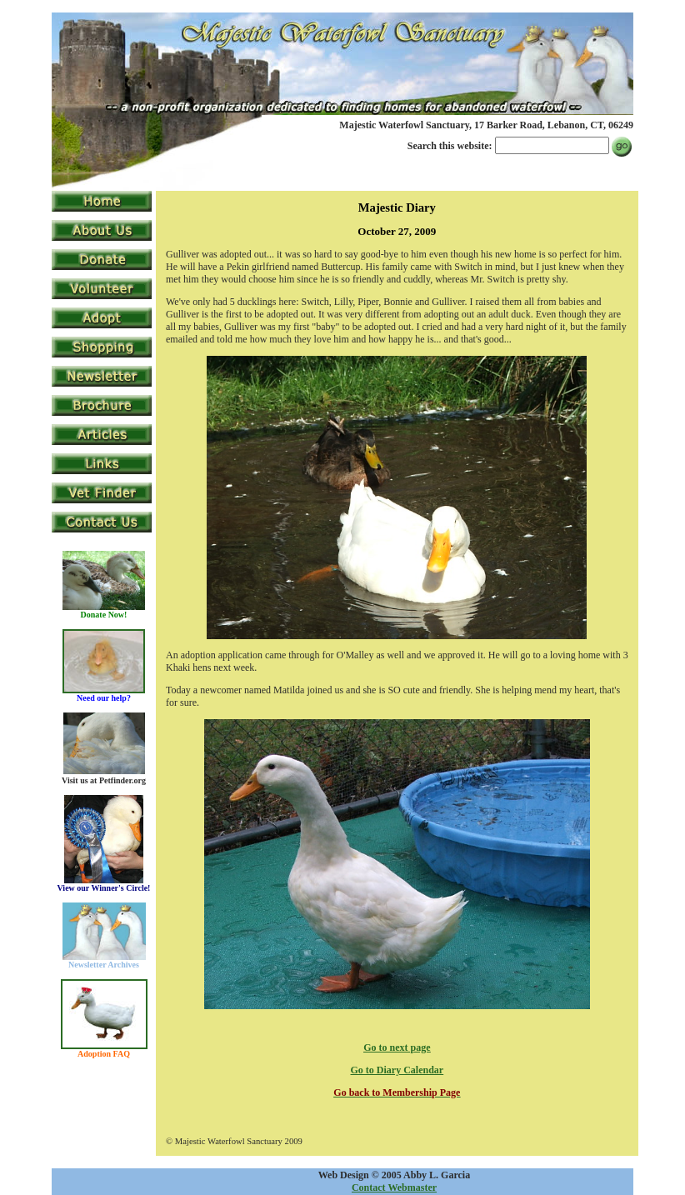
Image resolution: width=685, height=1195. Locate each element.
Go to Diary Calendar (397, 1070)
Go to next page (396, 1047)
